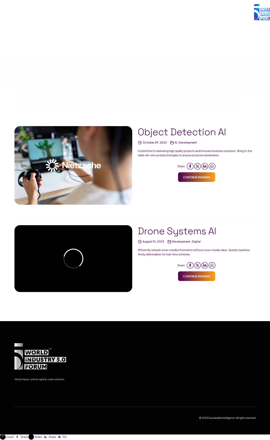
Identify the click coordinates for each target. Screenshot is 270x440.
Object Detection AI (182, 133)
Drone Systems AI (177, 232)
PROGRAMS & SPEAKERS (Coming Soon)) (189, 12)
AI (176, 143)
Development (188, 143)
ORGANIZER (145, 12)
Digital (196, 242)
